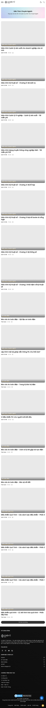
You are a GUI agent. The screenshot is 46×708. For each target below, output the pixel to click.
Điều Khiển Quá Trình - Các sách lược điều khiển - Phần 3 (23, 515)
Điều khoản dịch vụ (39, 700)
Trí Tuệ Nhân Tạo (5, 680)
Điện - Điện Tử (4, 684)
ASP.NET (3, 664)
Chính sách (23, 705)
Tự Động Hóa (4, 678)
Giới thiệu (16, 705)
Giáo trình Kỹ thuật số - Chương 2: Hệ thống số (19, 252)
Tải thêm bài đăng (23, 622)
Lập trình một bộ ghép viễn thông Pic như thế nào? (20, 352)
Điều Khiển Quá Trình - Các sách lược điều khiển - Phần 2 (23, 547)
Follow (43, 705)
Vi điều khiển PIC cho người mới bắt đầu (16, 417)
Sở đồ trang (35, 705)
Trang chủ (10, 705)
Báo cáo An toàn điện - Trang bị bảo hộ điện (18, 384)
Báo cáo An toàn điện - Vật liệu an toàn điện (18, 319)
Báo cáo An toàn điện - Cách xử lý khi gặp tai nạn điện (22, 450)
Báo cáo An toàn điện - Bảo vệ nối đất (15, 482)
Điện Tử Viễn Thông (6, 687)
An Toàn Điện (4, 659)
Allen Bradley (4, 662)
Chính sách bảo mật (27, 700)
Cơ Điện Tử (4, 675)
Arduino (3, 657)
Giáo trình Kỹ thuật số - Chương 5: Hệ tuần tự (18, 83)
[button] (41, 2)
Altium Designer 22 (5, 666)
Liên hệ (29, 705)
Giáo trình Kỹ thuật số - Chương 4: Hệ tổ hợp (18, 185)
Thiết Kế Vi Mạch (5, 682)
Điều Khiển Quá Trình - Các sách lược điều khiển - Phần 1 (22, 580)
